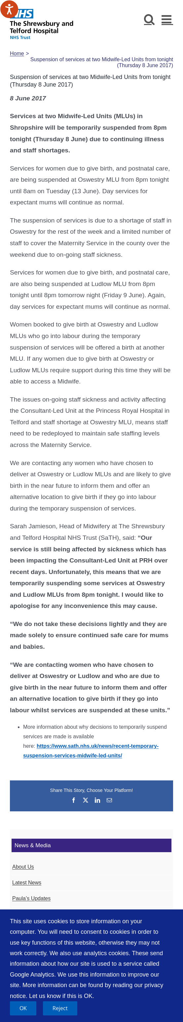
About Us (23, 867)
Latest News (26, 882)
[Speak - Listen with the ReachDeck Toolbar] (9, 9)
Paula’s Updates (31, 898)
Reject (60, 1008)
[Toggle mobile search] (149, 19)
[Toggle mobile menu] (167, 19)
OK (23, 1008)
